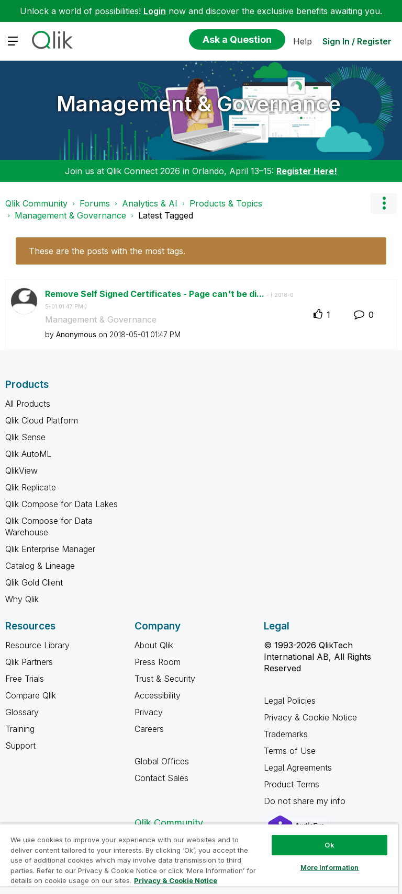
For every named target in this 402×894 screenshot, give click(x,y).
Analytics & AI (149, 203)
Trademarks (286, 734)
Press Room (158, 662)
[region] (199, 858)
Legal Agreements (298, 767)
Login (154, 11)
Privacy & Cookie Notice (310, 717)
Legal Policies (290, 700)
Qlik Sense (25, 437)
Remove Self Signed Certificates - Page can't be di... (169, 300)
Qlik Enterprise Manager (50, 549)
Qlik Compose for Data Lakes (61, 504)
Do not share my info (306, 801)
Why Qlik (22, 599)
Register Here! (306, 171)
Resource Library (37, 645)
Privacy (149, 712)
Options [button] (384, 203)
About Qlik (154, 645)
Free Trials (24, 678)
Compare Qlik (30, 695)
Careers (149, 729)
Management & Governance (199, 104)
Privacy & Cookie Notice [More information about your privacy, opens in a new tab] (175, 880)
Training (20, 729)
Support (20, 745)
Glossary (22, 712)
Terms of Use (290, 751)
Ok (329, 845)
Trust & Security (165, 678)
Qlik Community (36, 203)
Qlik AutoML (28, 454)
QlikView (21, 470)
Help (302, 41)
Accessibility (158, 695)
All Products (27, 403)
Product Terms (291, 784)
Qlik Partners (29, 662)
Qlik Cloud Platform (41, 420)
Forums (95, 203)
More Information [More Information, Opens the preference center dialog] (329, 867)
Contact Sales (161, 778)
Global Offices (162, 761)
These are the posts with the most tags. (107, 251)
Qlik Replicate (30, 487)
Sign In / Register (357, 41)
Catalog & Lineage (40, 565)
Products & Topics (225, 203)
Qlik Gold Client (34, 582)
